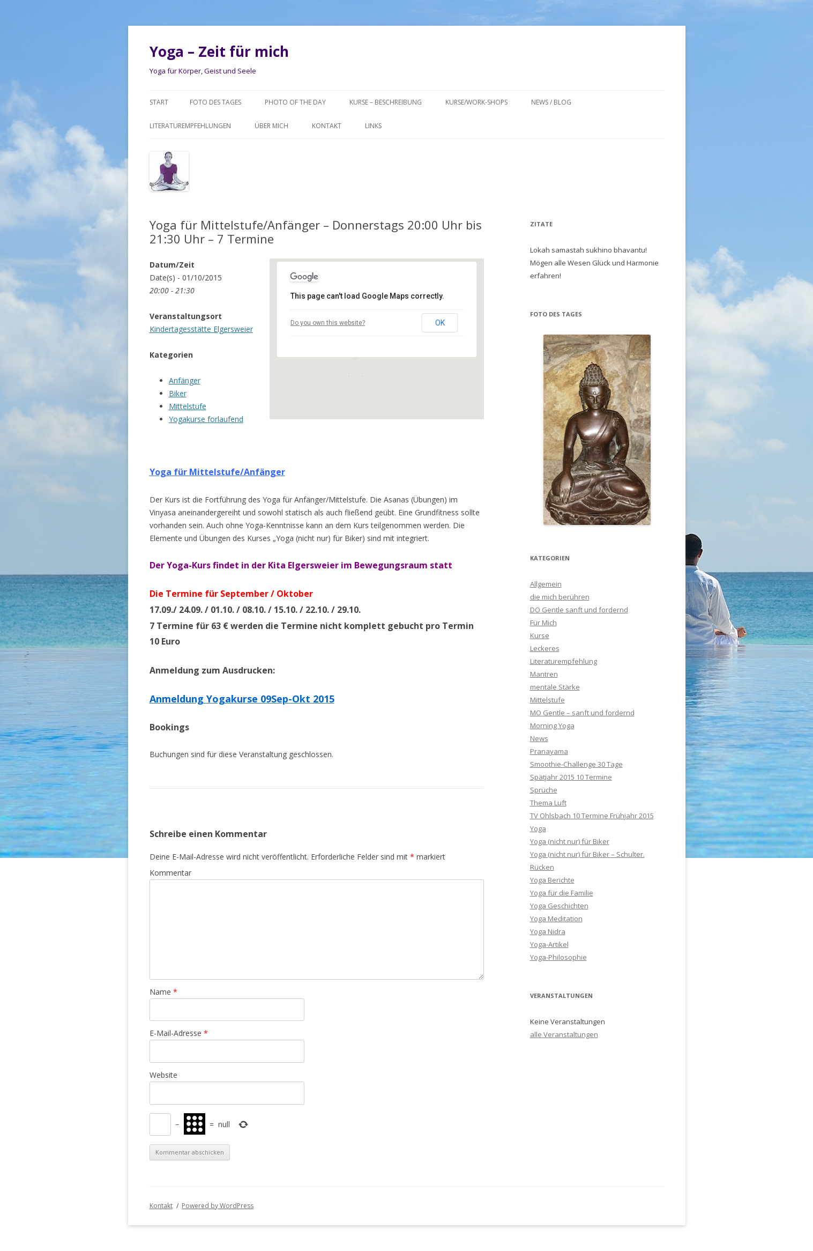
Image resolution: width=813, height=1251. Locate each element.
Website (163, 1075)
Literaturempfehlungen (190, 125)
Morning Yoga (552, 725)
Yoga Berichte (552, 880)
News (539, 738)
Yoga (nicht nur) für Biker (569, 841)
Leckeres (545, 648)
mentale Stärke (555, 687)
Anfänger (184, 380)
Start (159, 102)
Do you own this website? (327, 323)
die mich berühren (560, 597)
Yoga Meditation (556, 918)
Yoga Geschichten (559, 906)
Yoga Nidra (547, 931)
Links (373, 125)
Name (163, 992)
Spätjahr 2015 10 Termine (571, 777)
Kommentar (170, 873)
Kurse (539, 635)
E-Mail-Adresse (179, 1033)
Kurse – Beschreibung (385, 102)
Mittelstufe (187, 406)
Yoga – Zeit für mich (219, 51)
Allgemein (546, 584)
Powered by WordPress (217, 1205)
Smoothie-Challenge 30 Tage (576, 764)
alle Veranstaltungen (564, 1034)
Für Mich (543, 622)
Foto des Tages (215, 102)
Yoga (538, 828)
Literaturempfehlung (563, 661)
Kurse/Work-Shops (476, 102)
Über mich (271, 125)
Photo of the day (295, 102)
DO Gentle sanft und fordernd (579, 610)
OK (440, 323)
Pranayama (549, 751)
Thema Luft (548, 803)
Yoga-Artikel (549, 944)
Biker (178, 393)
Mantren (544, 674)
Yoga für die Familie (561, 893)
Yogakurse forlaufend (206, 419)
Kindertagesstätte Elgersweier (201, 329)
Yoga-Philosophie (558, 957)
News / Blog (551, 102)
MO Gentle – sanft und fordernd (582, 712)
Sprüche (543, 790)
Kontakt (326, 125)
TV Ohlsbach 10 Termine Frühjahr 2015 (592, 815)
